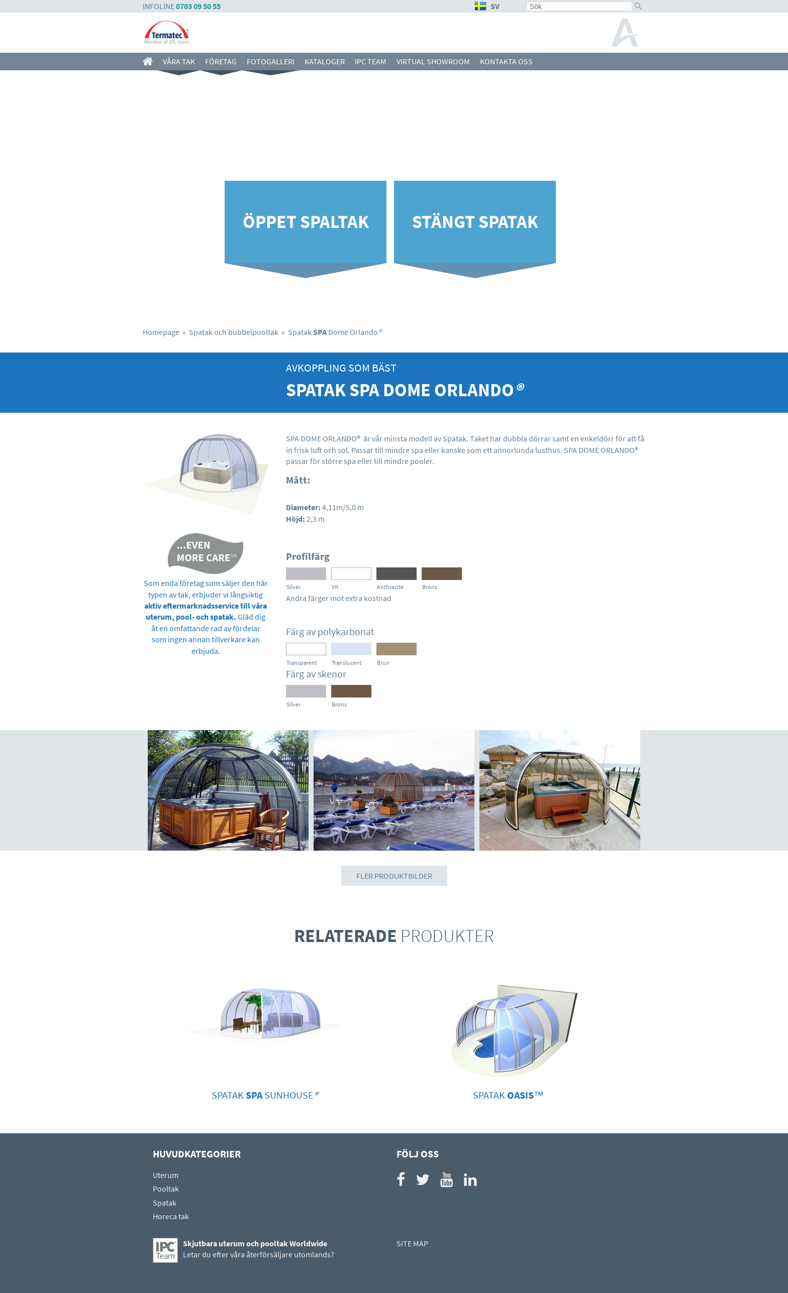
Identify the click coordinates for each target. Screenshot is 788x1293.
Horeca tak (171, 1216)
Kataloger (325, 61)
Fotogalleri (270, 61)
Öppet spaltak (306, 221)
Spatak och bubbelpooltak (233, 332)
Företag (221, 61)
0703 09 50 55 (198, 6)
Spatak (164, 1203)
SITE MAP (412, 1243)
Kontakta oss (506, 61)
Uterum (165, 1175)
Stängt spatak (475, 221)
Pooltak (166, 1189)
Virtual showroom (433, 61)
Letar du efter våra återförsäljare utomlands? (258, 1254)
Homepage (161, 332)
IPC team (370, 61)
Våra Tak (179, 61)
